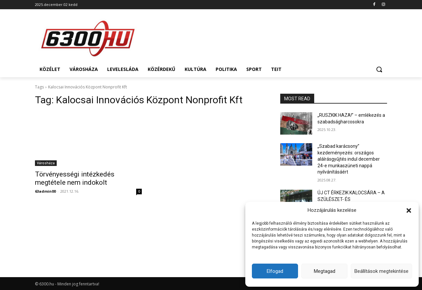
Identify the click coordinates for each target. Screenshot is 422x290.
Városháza (46, 163)
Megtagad (324, 271)
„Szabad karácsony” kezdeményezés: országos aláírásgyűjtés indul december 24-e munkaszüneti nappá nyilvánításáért (348, 159)
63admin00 (45, 191)
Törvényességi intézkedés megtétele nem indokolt (74, 178)
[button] (409, 210)
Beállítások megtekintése (381, 271)
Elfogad (275, 271)
